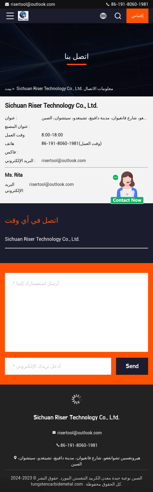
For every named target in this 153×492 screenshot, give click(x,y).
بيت (8, 88)
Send (132, 366)
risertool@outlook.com (30, 4)
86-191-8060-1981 (126, 4)
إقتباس (137, 16)
